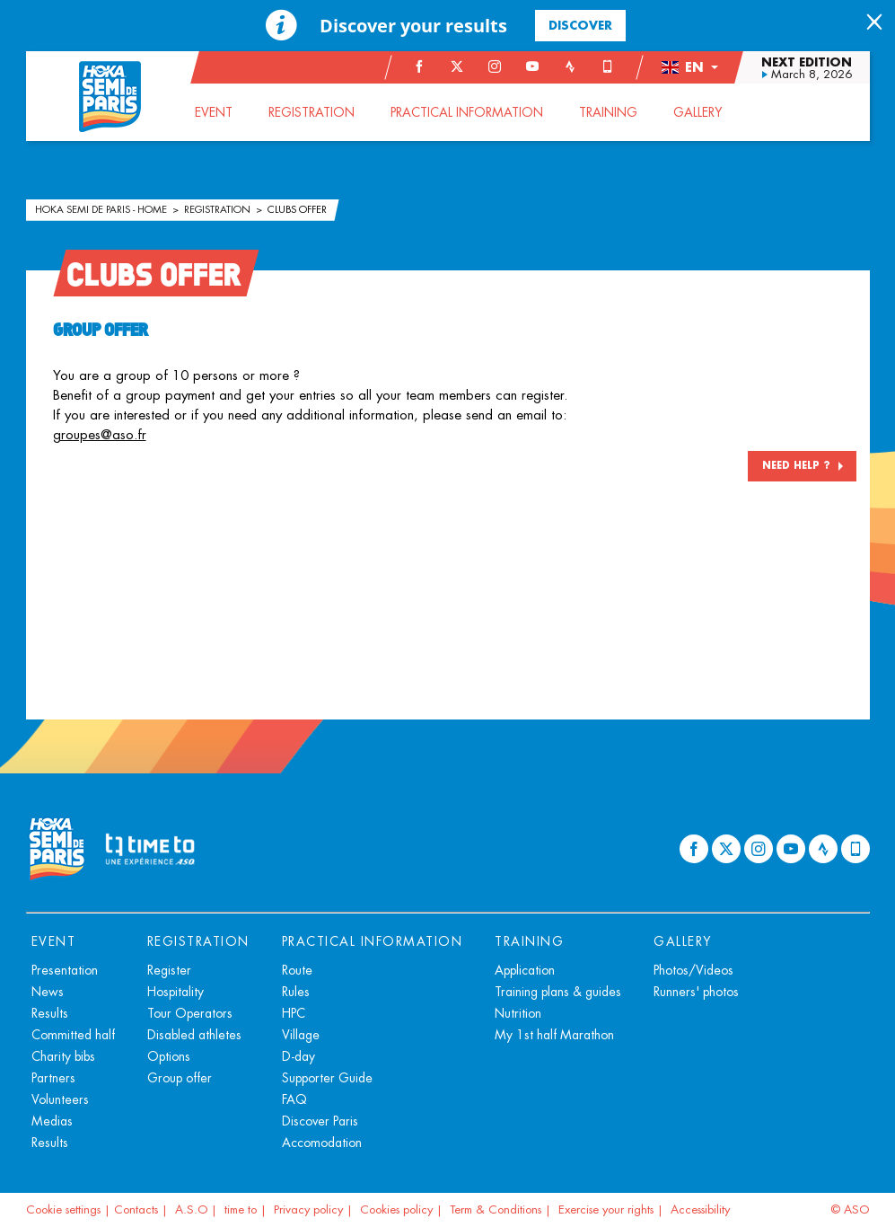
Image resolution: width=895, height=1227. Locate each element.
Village (301, 1035)
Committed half (73, 1035)
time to (240, 1209)
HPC (293, 1013)
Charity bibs (63, 1056)
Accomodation (322, 1142)
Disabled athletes (194, 1035)
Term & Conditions (495, 1209)
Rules (296, 992)
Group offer (179, 1078)
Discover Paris (320, 1121)
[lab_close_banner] (874, 23)
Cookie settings (63, 1209)
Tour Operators (190, 1013)
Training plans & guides (558, 992)
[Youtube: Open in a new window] (532, 66)
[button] (689, 67)
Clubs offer (297, 209)
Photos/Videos (693, 970)
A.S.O (191, 1209)
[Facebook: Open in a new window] (419, 66)
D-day (298, 1056)
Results (49, 1013)
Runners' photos (696, 992)
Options (168, 1056)
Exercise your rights (606, 1209)
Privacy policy (308, 1209)
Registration (218, 209)
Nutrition (518, 1013)
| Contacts (131, 1209)
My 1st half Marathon (554, 1035)
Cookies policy (396, 1209)
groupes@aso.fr (99, 434)
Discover (580, 24)
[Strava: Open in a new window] (570, 66)
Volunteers (60, 1099)
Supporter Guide (327, 1078)
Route (297, 970)
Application (525, 970)
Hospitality (175, 992)
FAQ (294, 1099)
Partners (53, 1078)
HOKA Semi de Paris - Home (102, 209)
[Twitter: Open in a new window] (456, 66)
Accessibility (700, 1209)
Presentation (64, 970)
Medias (52, 1121)
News (47, 992)
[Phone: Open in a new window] (607, 66)
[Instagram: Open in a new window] (494, 66)
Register (169, 970)
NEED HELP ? (796, 465)
